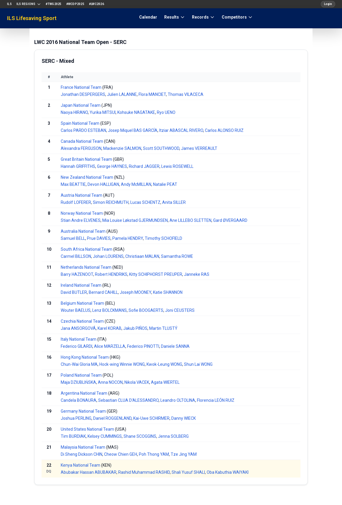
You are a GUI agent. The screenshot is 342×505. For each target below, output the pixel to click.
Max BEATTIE (73, 184)
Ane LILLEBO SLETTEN (190, 220)
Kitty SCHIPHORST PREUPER (155, 274)
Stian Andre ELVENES (81, 220)
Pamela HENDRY (127, 238)
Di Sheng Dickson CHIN (81, 454)
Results (174, 17)
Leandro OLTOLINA (177, 400)
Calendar (148, 17)
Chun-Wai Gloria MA (79, 364)
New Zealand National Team (87, 177)
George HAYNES (112, 166)
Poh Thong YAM (154, 454)
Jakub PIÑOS (135, 328)
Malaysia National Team (83, 447)
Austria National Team (81, 195)
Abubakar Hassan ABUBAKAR (88, 472)
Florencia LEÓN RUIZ (215, 400)
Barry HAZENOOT (77, 274)
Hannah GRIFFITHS (78, 166)
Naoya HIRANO (74, 112)
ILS (9, 4)
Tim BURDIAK (73, 436)
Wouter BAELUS (76, 310)
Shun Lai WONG (198, 364)
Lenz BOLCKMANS (109, 310)
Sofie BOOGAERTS (146, 310)
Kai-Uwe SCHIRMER (151, 418)
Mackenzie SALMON (122, 148)
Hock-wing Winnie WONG (122, 364)
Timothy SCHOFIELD (163, 238)
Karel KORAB (109, 328)
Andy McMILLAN (136, 184)
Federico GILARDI (76, 346)
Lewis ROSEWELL (177, 166)
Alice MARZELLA (109, 346)
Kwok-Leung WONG (164, 364)
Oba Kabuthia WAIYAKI (228, 472)
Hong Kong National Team (85, 357)
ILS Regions (29, 4)
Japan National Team (81, 105)
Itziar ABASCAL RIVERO (181, 130)
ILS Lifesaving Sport (32, 18)
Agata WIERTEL (165, 382)
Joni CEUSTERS (180, 310)
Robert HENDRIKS (111, 274)
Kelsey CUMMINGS (105, 436)
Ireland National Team (81, 285)
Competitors (237, 17)
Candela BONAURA (78, 400)
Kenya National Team (80, 465)
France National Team (81, 87)
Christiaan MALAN (142, 256)
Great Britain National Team (86, 159)
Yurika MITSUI (103, 112)
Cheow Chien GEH (120, 454)
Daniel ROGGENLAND (112, 418)
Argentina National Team (84, 393)
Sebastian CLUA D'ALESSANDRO (128, 400)
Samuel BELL (73, 238)
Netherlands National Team (86, 267)
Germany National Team (83, 411)
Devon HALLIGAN (103, 184)
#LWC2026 (96, 4)
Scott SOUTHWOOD (161, 148)
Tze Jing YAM (184, 454)
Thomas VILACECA (185, 94)
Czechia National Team (82, 321)
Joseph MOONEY (135, 292)
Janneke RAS (196, 274)
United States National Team (87, 429)
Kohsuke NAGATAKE (136, 112)
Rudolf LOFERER (76, 202)
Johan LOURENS (108, 256)
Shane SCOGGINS (140, 436)
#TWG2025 (54, 4)
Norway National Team (82, 213)
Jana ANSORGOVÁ (78, 328)
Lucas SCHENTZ (145, 202)
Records (203, 17)
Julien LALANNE (122, 94)
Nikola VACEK (136, 382)
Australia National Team (83, 231)
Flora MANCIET (152, 94)
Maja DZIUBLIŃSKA (78, 382)
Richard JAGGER (144, 166)
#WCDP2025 (75, 4)
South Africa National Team (86, 249)
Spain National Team (80, 123)
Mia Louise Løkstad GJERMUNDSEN (135, 220)
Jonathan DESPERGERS (83, 94)
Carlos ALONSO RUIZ (224, 130)
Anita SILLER (174, 202)
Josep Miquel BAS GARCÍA (132, 130)
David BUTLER (74, 292)
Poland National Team (81, 375)
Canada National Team (82, 141)
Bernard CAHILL (103, 292)
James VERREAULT (199, 148)
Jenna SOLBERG (173, 436)
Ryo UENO (166, 112)
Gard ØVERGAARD (230, 220)
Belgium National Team (82, 303)
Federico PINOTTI (143, 346)
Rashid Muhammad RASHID (144, 472)
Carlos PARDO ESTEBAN (83, 130)
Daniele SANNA (175, 346)
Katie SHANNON (167, 292)
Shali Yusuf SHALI (188, 472)
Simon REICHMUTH (111, 202)
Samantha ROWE (177, 256)
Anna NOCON (110, 382)
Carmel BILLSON (76, 256)
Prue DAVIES (99, 238)
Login (328, 4)
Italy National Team (78, 339)
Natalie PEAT (165, 184)
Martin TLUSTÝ (163, 328)
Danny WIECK (183, 418)
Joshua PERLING (76, 418)
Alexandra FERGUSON (81, 148)
